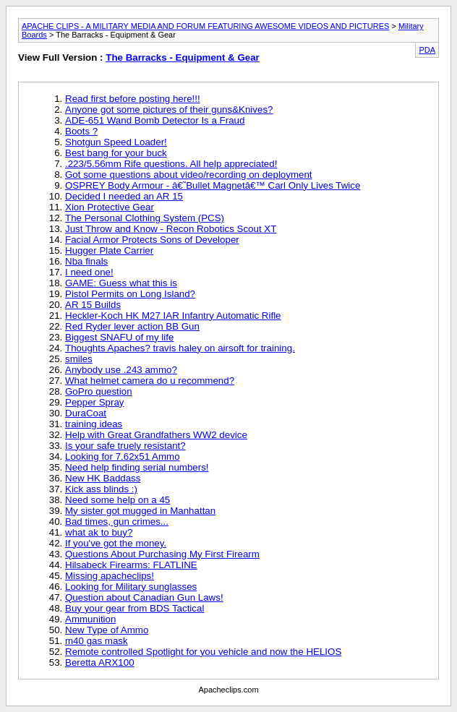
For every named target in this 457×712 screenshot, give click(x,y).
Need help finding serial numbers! (137, 467)
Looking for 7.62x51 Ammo (122, 456)
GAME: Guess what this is (121, 283)
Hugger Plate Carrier (109, 250)
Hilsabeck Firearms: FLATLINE (131, 564)
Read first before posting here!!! (132, 98)
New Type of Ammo (106, 630)
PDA (427, 50)
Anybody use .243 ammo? (121, 369)
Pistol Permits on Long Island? (130, 293)
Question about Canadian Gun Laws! (144, 597)
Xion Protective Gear (109, 207)
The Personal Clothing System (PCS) (144, 218)
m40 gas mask (96, 640)
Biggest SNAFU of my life (119, 337)
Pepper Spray (94, 402)
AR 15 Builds (93, 304)
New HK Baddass (102, 478)
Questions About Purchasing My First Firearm (162, 554)
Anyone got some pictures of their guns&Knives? (169, 109)
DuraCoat (85, 413)
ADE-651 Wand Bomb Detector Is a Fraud (154, 120)
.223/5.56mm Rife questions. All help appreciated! (171, 163)
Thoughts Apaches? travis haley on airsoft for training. (180, 348)
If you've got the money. (115, 543)
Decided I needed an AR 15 (124, 196)
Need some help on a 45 (117, 499)
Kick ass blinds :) (101, 489)
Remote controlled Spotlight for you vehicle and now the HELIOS (203, 651)
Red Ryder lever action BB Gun (132, 326)
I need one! (89, 272)
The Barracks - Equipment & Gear (183, 57)
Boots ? (81, 131)
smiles (79, 358)
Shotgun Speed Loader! (116, 142)
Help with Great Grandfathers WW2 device (156, 434)
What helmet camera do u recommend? (149, 380)
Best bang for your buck (116, 152)
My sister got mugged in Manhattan (140, 510)
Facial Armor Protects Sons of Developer (152, 239)
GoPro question (98, 391)
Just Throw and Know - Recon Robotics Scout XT (170, 228)
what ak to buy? (98, 532)
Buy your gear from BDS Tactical (134, 608)
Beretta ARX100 (99, 662)
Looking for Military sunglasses (131, 586)
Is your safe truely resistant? (125, 445)
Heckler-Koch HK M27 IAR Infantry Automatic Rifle (173, 315)
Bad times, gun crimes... (116, 521)
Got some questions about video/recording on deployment (188, 174)
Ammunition (90, 619)
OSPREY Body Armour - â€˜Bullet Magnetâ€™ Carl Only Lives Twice (212, 185)
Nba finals (86, 261)
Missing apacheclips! (109, 575)
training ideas (93, 424)
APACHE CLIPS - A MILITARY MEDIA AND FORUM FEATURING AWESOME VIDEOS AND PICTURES (205, 26)
